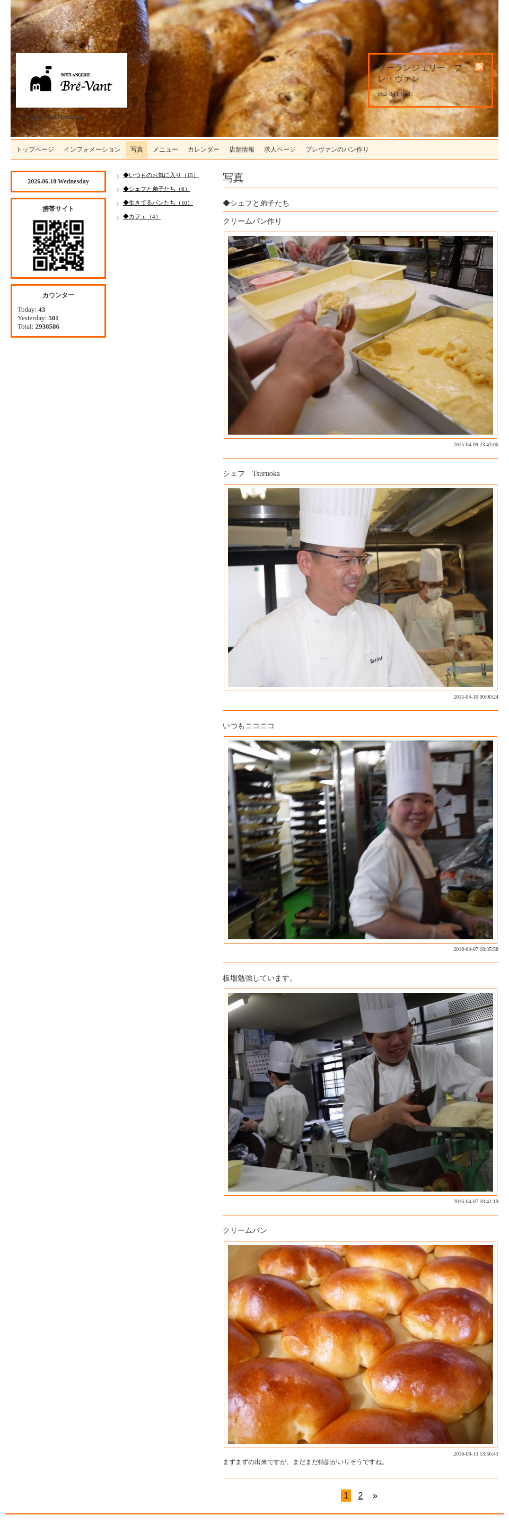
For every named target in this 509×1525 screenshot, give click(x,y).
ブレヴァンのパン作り (337, 149)
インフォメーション (92, 149)
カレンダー (204, 149)
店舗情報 (241, 149)
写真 (136, 149)
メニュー (165, 149)
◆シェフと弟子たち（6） (156, 189)
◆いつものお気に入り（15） (161, 175)
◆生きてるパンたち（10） (158, 202)
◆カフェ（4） (142, 216)
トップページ (35, 149)
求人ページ (280, 149)
